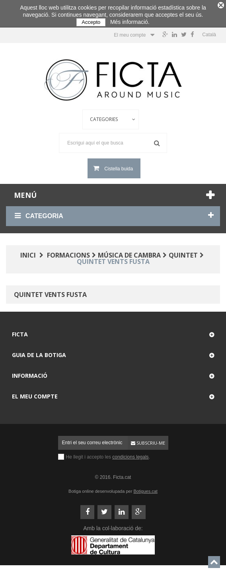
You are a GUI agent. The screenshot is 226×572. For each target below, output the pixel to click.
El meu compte (35, 394)
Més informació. (130, 22)
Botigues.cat (145, 489)
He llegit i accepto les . (108, 455)
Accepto (91, 22)
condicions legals (130, 455)
